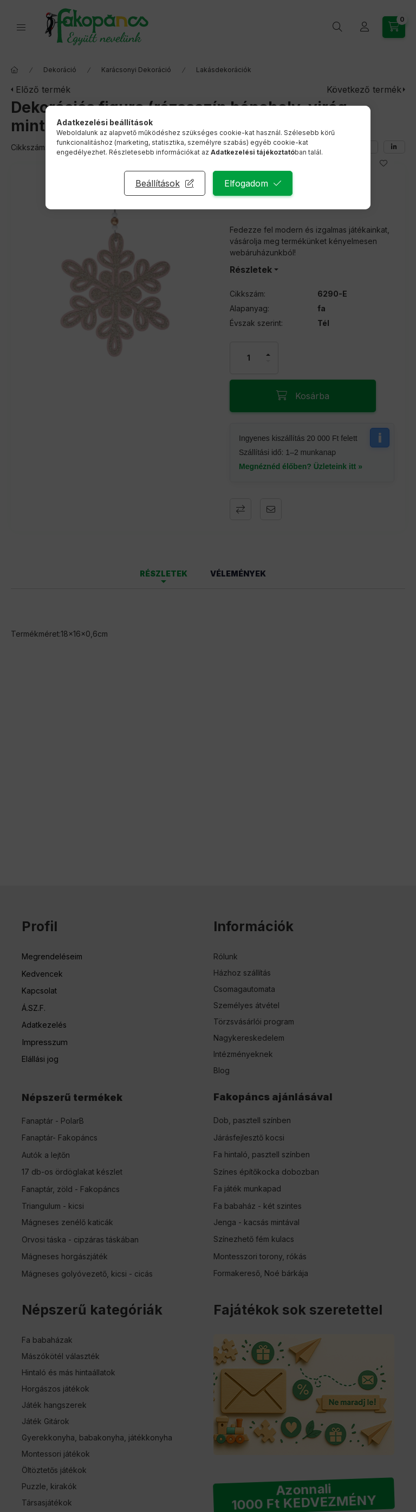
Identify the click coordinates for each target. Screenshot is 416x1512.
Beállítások (157, 183)
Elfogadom (246, 183)
